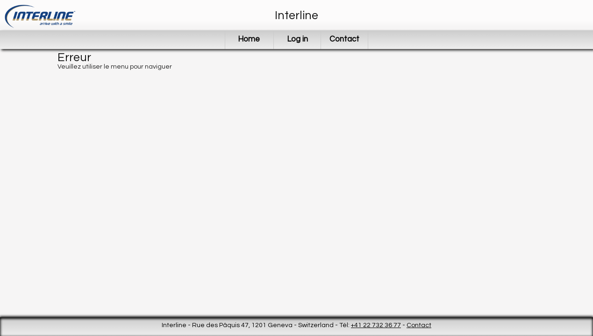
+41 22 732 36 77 (376, 325)
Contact (344, 39)
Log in (297, 39)
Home (249, 39)
